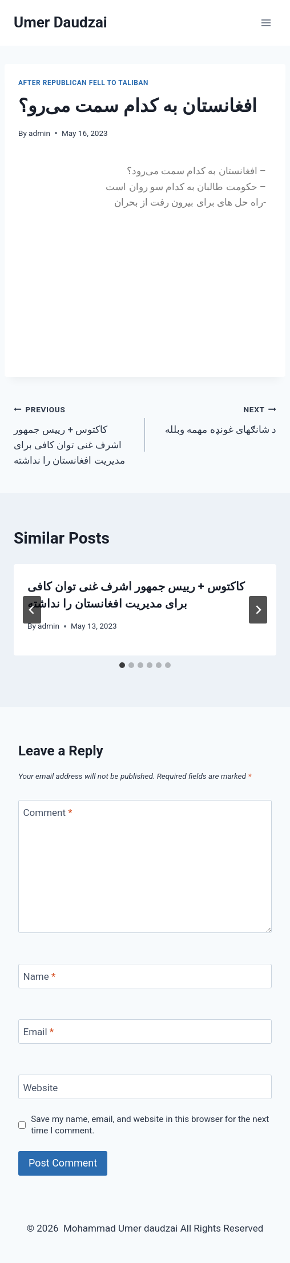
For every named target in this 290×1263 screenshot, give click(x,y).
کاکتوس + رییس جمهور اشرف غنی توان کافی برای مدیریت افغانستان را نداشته (74, 433)
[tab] (122, 665)
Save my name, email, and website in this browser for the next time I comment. (150, 1125)
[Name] (145, 976)
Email (38, 1031)
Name (39, 976)
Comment (47, 812)
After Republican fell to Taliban (83, 83)
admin (39, 133)
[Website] (145, 1087)
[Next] (258, 610)
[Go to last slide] (32, 610)
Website (40, 1087)
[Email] (145, 1031)
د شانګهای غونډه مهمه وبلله (215, 418)
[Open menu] (265, 22)
